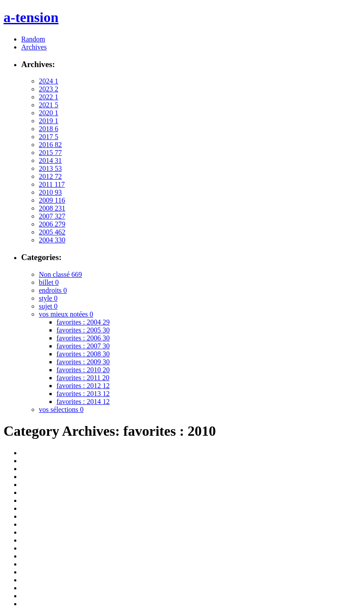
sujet (48, 306)
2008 (52, 208)
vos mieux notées (66, 314)
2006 (52, 224)
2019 (48, 121)
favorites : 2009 (82, 362)
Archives (34, 47)
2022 (48, 97)
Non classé (60, 274)
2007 (52, 216)
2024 (48, 81)
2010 (50, 192)
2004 (52, 240)
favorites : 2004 (82, 322)
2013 (50, 168)
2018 (48, 128)
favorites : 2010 (82, 370)
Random (33, 39)
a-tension (31, 17)
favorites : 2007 (82, 346)
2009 (52, 200)
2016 (50, 144)
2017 (48, 136)
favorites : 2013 (82, 393)
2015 (50, 152)
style (48, 298)
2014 (50, 160)
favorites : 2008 (82, 354)
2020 (48, 113)
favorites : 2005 (82, 330)
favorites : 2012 (82, 385)
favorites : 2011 (82, 377)
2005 (52, 232)
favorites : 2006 (82, 338)
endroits (53, 290)
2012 (50, 176)
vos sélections (61, 409)
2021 (48, 105)
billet (49, 282)
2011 (52, 184)
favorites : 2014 (82, 401)
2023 (48, 89)
